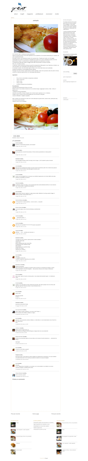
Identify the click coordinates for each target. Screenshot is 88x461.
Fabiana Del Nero (19, 336)
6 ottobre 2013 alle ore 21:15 (21, 343)
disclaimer (65, 97)
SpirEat (17, 142)
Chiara (17, 274)
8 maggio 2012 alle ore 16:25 (21, 305)
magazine (30, 14)
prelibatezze (39, 14)
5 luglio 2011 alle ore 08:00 (21, 233)
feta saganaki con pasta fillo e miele (69, 436)
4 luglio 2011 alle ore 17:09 (21, 196)
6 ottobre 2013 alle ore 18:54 (21, 332)
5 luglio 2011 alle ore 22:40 (21, 279)
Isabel (17, 150)
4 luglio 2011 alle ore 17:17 (21, 203)
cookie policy (65, 99)
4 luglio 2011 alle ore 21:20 (21, 226)
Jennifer (17, 215)
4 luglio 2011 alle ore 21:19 (21, 219)
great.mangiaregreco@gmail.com (69, 81)
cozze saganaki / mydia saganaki (22, 429)
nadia (17, 191)
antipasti (18, 137)
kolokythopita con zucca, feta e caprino (41, 426)
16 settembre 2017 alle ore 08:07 (22, 359)
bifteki (17, 422)
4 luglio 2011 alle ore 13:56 (21, 146)
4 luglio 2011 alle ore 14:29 (21, 162)
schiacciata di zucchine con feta (40, 429)
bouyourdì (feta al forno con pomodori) (23, 436)
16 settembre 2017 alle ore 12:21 (22, 376)
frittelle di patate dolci (38, 427)
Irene (17, 255)
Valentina (17, 183)
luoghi (22, 14)
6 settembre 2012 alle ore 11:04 (22, 314)
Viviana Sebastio (19, 373)
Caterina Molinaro (19, 200)
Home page (36, 414)
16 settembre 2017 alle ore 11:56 (22, 369)
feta (21, 137)
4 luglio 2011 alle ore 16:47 (21, 187)
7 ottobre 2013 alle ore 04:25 (21, 350)
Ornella (17, 174)
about (16, 14)
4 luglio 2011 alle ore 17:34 (21, 212)
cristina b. (18, 328)
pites (23, 137)
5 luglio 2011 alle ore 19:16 (21, 260)
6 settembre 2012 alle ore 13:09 (22, 324)
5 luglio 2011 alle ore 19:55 (21, 270)
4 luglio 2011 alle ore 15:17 (21, 170)
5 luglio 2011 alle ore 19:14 (21, 251)
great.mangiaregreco (67, 76)
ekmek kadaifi (19, 450)
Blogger (46, 458)
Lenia (17, 166)
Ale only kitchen (19, 309)
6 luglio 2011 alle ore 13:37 (21, 298)
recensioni (49, 14)
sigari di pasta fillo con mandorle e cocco (42, 424)
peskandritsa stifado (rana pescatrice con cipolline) (43, 422)
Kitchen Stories (19, 207)
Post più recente (15, 414)
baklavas (18, 443)
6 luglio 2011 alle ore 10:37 (21, 287)
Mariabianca (18, 264)
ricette (57, 14)
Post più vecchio (56, 414)
